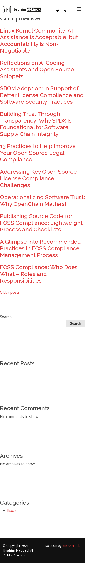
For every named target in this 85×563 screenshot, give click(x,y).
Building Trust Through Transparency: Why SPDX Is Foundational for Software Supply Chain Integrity (36, 124)
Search (6, 316)
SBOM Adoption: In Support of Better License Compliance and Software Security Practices (41, 95)
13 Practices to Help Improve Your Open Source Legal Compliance (38, 153)
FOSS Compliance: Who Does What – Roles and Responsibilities (39, 274)
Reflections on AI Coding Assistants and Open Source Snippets (37, 70)
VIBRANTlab (71, 545)
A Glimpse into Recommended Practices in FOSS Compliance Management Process (40, 248)
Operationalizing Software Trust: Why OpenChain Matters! (42, 200)
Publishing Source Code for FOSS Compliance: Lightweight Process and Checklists (41, 223)
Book (11, 510)
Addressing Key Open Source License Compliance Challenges (38, 178)
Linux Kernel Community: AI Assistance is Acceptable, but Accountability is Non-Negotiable (39, 40)
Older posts (10, 292)
